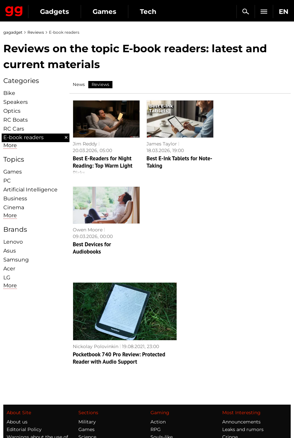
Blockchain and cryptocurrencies (98, 384)
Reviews (35, 32)
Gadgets (54, 12)
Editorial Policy (24, 343)
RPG (155, 343)
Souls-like (161, 351)
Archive (15, 387)
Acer (9, 268)
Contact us (19, 379)
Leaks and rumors (243, 343)
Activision (161, 389)
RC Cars (13, 129)
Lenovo (13, 242)
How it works (93, 395)
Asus (9, 251)
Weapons (89, 366)
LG (6, 277)
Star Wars (161, 374)
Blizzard (159, 396)
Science (87, 351)
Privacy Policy (23, 372)
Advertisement (24, 364)
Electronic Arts (167, 404)
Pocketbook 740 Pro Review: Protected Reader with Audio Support (119, 271)
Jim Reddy (85, 144)
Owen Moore (235, 144)
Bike (9, 93)
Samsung (16, 260)
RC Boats (15, 120)
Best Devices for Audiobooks (239, 162)
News (79, 84)
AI (80, 358)
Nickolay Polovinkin (95, 260)
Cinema (13, 207)
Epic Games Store (171, 366)
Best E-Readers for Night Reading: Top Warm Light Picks (102, 166)
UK (10, 420)
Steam (158, 358)
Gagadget (14, 10)
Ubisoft (158, 381)
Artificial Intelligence (30, 189)
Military (87, 335)
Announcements (241, 335)
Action (158, 335)
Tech (148, 12)
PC (7, 181)
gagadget (12, 32)
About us (17, 335)
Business (15, 198)
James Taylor (162, 144)
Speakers (15, 102)
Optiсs (12, 111)
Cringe (230, 351)
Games (104, 12)
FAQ (227, 358)
